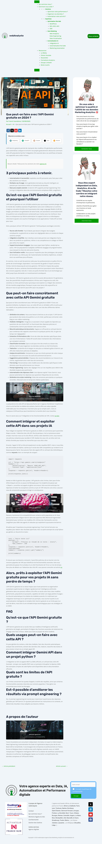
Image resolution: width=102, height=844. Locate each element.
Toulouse (58, 812)
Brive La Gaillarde (70, 810)
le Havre (75, 822)
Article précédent (8, 772)
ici (61, 573)
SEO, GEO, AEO (54, 26)
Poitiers (54, 817)
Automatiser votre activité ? (57, 16)
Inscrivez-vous (86, 221)
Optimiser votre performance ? (58, 11)
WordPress (53, 24)
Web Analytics (54, 33)
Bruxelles (78, 827)
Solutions (48, 9)
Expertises (48, 19)
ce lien (57, 422)
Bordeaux (70, 812)
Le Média (44, 53)
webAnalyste (16, 35)
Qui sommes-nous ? (45, 4)
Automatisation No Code (58, 46)
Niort (67, 817)
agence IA (43, 170)
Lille (64, 822)
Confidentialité (33, 824)
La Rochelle (61, 817)
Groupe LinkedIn (46, 62)
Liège (53, 829)
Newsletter (44, 58)
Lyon (53, 812)
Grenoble (66, 819)
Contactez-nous (86, 149)
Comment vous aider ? (46, 6)
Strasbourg (55, 824)
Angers (72, 819)
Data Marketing (52, 31)
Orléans (76, 817)
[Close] (36, 70)
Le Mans (78, 819)
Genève (54, 827)
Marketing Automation (57, 48)
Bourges (54, 819)
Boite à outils (45, 65)
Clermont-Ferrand (67, 815)
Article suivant (62, 772)
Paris (78, 810)
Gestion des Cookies (35, 826)
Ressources (42, 50)
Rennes (60, 819)
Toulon (62, 824)
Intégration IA (54, 43)
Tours (71, 817)
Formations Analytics (48, 60)
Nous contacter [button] (93, 36)
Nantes (64, 812)
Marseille (70, 822)
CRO (51, 28)
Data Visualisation (56, 38)
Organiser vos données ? (56, 14)
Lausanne (61, 827)
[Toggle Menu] (36, 1)
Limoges (76, 815)
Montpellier (59, 822)
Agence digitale (34, 833)
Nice (53, 822)
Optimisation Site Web (54, 21)
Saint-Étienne (56, 815)
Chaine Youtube (46, 55)
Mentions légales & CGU (37, 821)
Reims (67, 824)
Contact (31, 815)
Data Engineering (55, 36)
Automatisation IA (53, 41)
